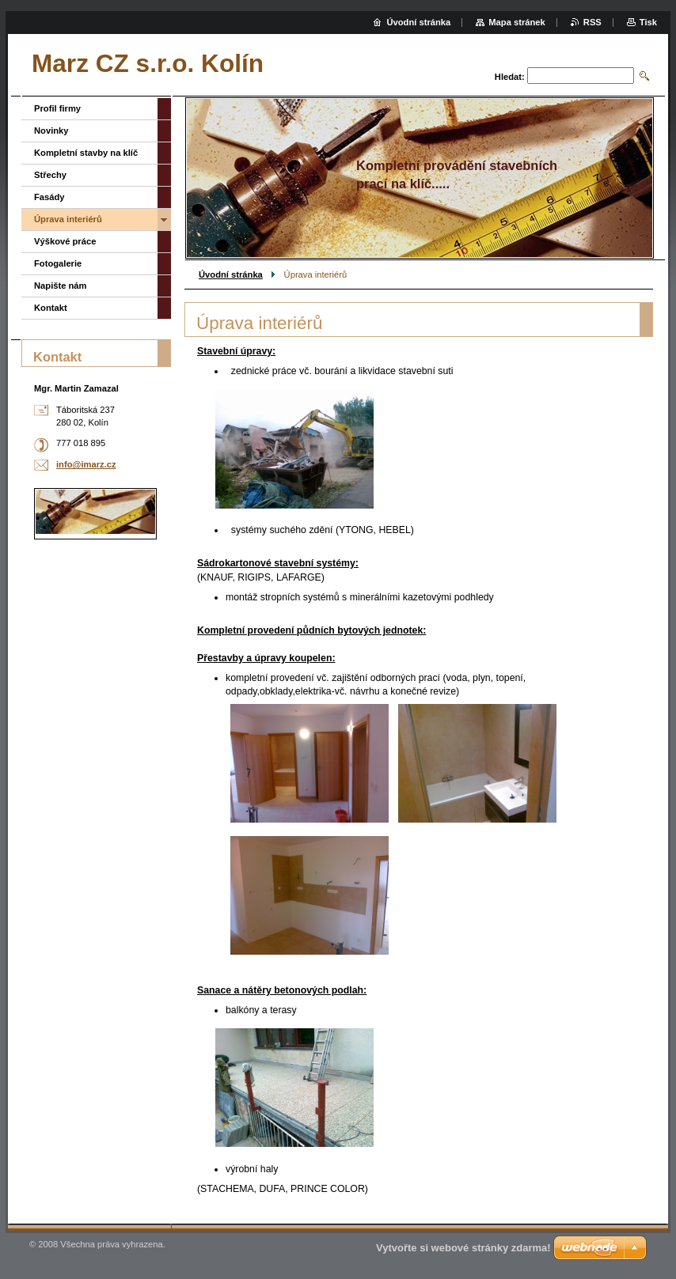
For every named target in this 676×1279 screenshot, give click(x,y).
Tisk (648, 22)
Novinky (51, 130)
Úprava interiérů (68, 219)
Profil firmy (57, 108)
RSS (592, 22)
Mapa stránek (516, 22)
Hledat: (510, 76)
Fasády (49, 197)
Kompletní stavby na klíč (86, 152)
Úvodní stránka (231, 274)
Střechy (50, 175)
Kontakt (50, 307)
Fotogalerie (58, 263)
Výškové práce (65, 241)
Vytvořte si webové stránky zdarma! (463, 1248)
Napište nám (60, 285)
